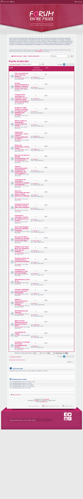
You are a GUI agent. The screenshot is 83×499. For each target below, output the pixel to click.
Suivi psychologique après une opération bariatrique (20, 275)
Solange (51, 211)
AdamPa (19, 222)
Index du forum (17, 56)
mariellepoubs (20, 77)
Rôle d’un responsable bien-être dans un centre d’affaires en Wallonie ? (20, 232)
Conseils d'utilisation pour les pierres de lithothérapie (19, 351)
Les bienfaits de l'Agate (19, 401)
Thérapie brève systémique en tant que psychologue (20, 330)
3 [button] (68, 64)
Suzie (50, 135)
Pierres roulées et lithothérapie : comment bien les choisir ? (19, 138)
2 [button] (66, 64)
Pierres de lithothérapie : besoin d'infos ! (19, 168)
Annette (51, 299)
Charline (51, 71)
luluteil (50, 178)
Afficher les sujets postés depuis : (28, 422)
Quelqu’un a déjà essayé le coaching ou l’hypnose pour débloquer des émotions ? (20, 123)
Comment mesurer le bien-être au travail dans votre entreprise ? (19, 248)
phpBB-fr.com (44, 471)
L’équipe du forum (68, 475)
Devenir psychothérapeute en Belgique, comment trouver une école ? (20, 88)
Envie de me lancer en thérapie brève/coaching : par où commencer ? (19, 182)
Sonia (18, 95)
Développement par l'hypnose (20, 377)
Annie (50, 119)
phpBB (36, 470)
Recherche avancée (71, 56)
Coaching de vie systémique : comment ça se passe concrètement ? (19, 215)
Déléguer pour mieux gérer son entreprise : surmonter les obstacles (20, 303)
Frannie (19, 188)
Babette (19, 130)
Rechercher (68, 56)
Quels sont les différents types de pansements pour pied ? (20, 389)
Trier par (48, 422)
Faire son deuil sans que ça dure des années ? (20, 73)
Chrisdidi (51, 101)
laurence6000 (20, 172)
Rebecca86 (52, 286)
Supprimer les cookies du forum (51, 475)
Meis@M (47, 468)
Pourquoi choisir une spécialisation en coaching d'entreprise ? (19, 317)
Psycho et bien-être (33, 56)
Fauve (50, 84)
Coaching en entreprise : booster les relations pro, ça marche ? (19, 262)
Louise (50, 193)
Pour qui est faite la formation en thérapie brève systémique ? (20, 290)
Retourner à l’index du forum (17, 429)
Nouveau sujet (14, 64)
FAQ (41, 50)
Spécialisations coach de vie (20, 340)
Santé (25, 56)
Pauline (51, 328)
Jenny (18, 294)
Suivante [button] (73, 64)
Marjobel (51, 166)
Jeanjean (51, 148)
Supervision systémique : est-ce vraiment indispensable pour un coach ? (20, 153)
